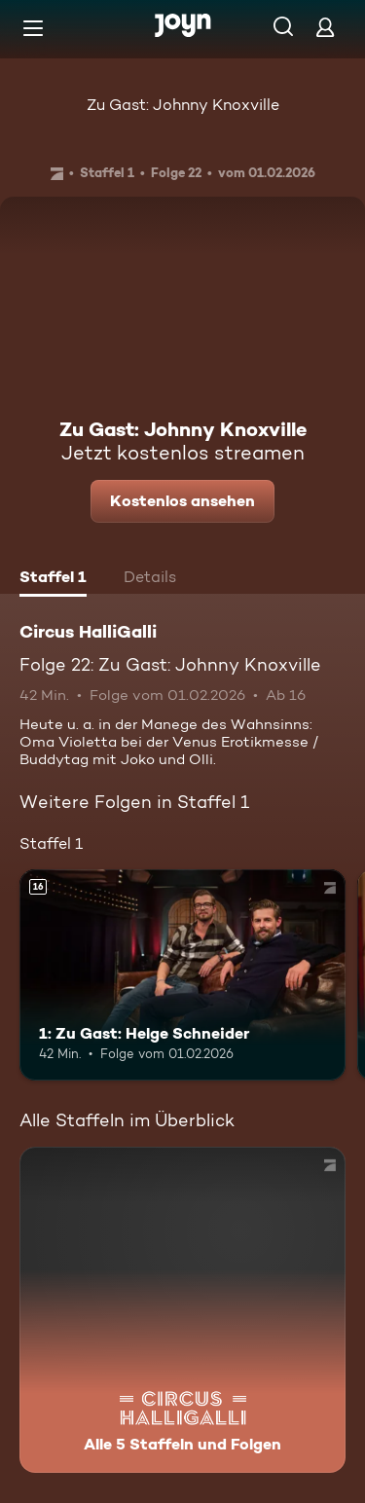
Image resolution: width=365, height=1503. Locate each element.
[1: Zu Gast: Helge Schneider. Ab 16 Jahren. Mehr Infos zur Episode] (182, 975)
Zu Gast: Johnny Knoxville (183, 104)
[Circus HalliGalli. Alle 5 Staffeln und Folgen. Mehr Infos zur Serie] (182, 1310)
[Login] (325, 27)
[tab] (53, 579)
